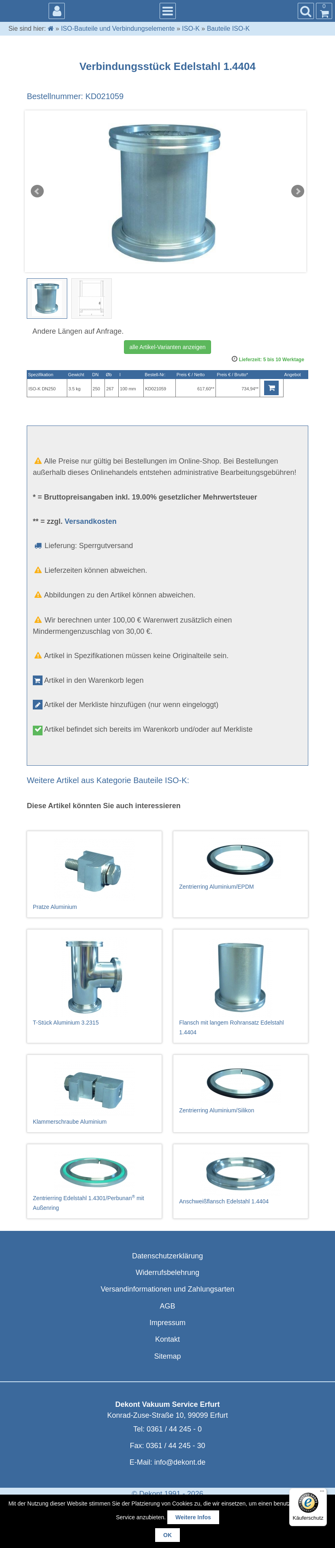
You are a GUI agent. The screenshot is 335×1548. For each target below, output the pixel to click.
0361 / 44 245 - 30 (175, 1446)
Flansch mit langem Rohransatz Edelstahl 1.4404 (240, 986)
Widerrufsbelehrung (167, 1272)
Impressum (167, 1323)
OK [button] (167, 1535)
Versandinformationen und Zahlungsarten (167, 1289)
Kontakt (167, 1339)
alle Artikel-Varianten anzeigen (167, 347)
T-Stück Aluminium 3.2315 (94, 981)
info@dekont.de (179, 1462)
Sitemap (167, 1356)
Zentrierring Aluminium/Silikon (240, 1088)
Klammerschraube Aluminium (94, 1093)
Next (297, 191)
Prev (37, 191)
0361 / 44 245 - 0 (174, 1429)
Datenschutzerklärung (167, 1256)
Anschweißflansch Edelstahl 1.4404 (240, 1178)
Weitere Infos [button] (193, 1517)
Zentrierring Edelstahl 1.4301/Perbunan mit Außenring (94, 1181)
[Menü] (322, 1493)
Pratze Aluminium (94, 874)
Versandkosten (91, 521)
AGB (167, 1306)
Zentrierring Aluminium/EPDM (240, 864)
